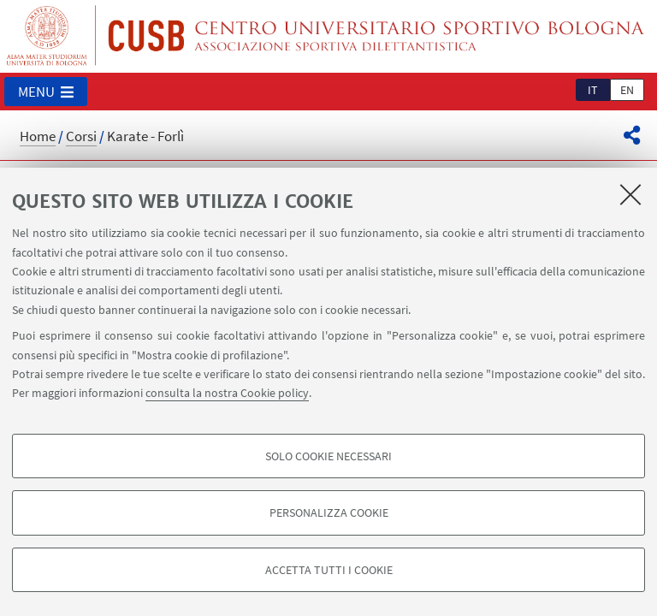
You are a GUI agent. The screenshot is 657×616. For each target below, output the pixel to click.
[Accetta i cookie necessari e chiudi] (630, 194)
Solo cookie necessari (328, 456)
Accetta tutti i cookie (329, 570)
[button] (45, 91)
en (627, 90)
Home (38, 136)
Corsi (81, 136)
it (593, 90)
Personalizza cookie (328, 512)
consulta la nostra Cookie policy (227, 392)
